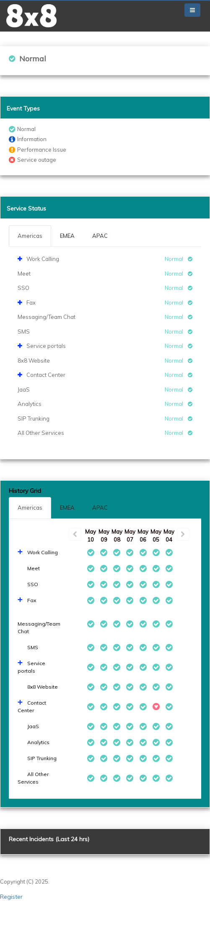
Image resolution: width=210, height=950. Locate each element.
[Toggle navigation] (192, 10)
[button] (31, 16)
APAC (100, 507)
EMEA (67, 507)
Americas (30, 507)
